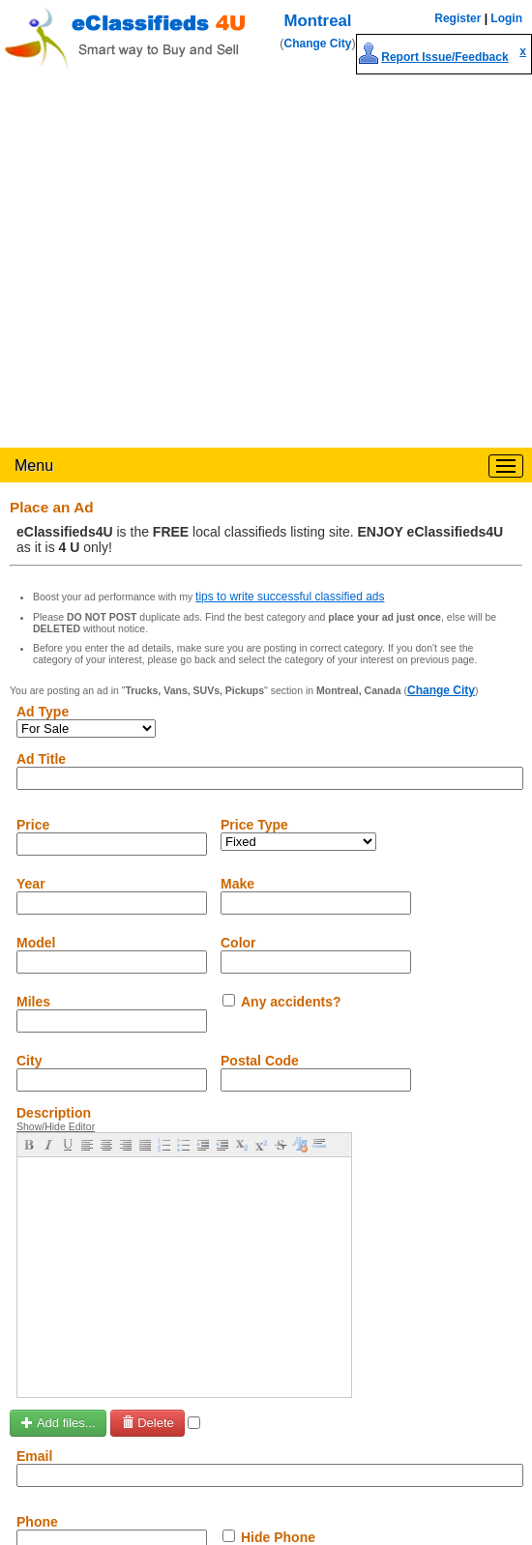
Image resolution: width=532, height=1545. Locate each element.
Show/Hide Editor (55, 1126)
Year (30, 883)
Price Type (254, 824)
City (29, 1060)
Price (32, 824)
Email (34, 1456)
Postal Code (260, 1060)
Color (238, 942)
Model (35, 942)
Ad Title (41, 759)
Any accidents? (290, 1001)
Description (53, 1113)
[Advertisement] (181, 256)
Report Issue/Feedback (444, 57)
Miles (33, 1001)
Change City (318, 43)
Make (237, 883)
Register (457, 18)
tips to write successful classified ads (289, 596)
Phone (37, 1522)
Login (506, 18)
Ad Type (42, 711)
